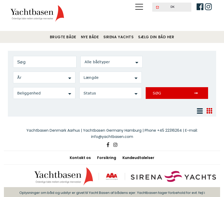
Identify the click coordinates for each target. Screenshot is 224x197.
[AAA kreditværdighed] (112, 176)
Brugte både (63, 37)
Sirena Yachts (118, 37)
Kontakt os (80, 157)
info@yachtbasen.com (112, 136)
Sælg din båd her (156, 37)
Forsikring (106, 157)
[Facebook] (108, 145)
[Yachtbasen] (65, 176)
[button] (171, 7)
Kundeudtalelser (138, 157)
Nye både (90, 37)
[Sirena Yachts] (172, 176)
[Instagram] (115, 145)
